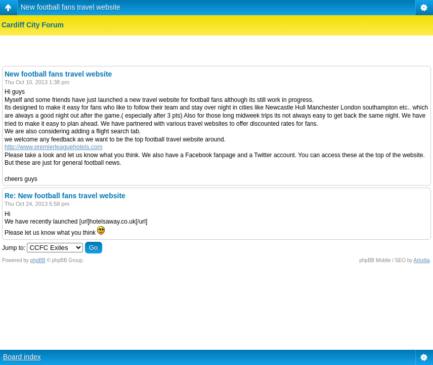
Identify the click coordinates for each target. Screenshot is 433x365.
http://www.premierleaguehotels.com (53, 147)
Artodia (422, 260)
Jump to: (13, 247)
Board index (22, 357)
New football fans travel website (70, 7)
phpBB (38, 260)
